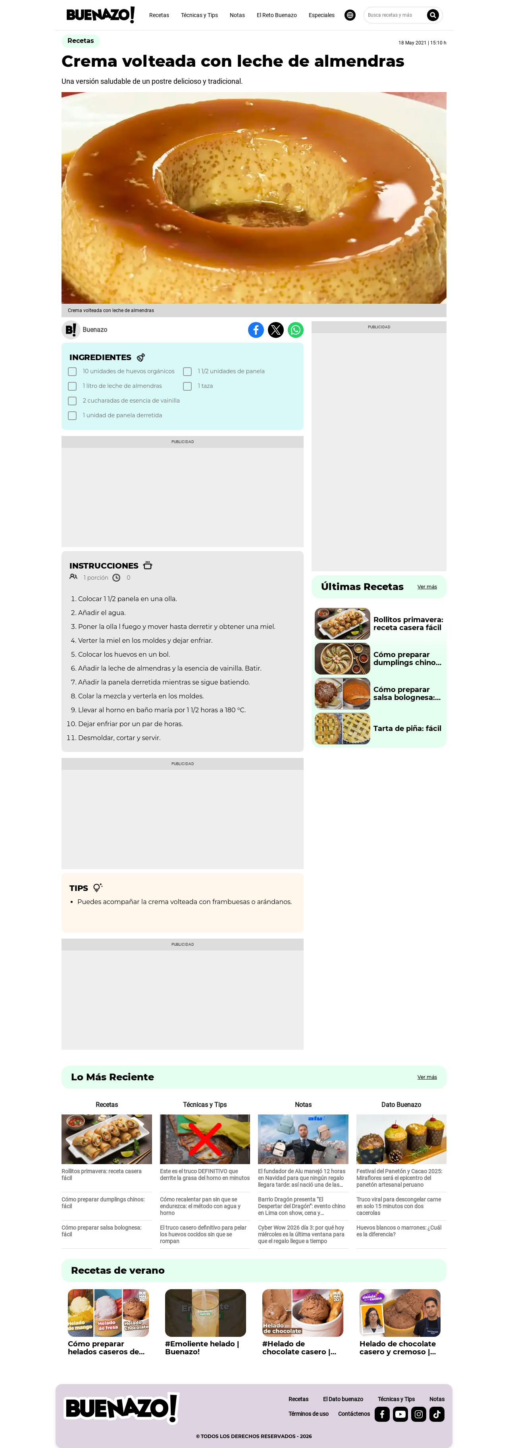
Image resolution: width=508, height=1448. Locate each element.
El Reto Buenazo (277, 15)
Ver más (427, 587)
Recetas (159, 15)
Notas (237, 15)
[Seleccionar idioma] (350, 15)
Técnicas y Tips (199, 15)
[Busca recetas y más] (403, 15)
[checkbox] (124, 371)
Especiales (322, 15)
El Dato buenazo (343, 1399)
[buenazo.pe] (122, 1408)
